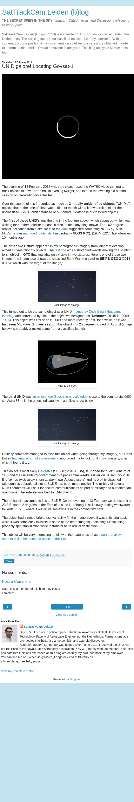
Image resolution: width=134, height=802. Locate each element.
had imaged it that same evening (35, 458)
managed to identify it (38, 233)
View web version (67, 614)
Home (67, 606)
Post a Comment (16, 581)
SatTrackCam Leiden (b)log (45, 12)
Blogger (75, 679)
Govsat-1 (45, 471)
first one (60, 250)
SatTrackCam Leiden (38, 626)
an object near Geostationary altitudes (59, 396)
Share (9, 561)
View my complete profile (17, 671)
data (64, 229)
